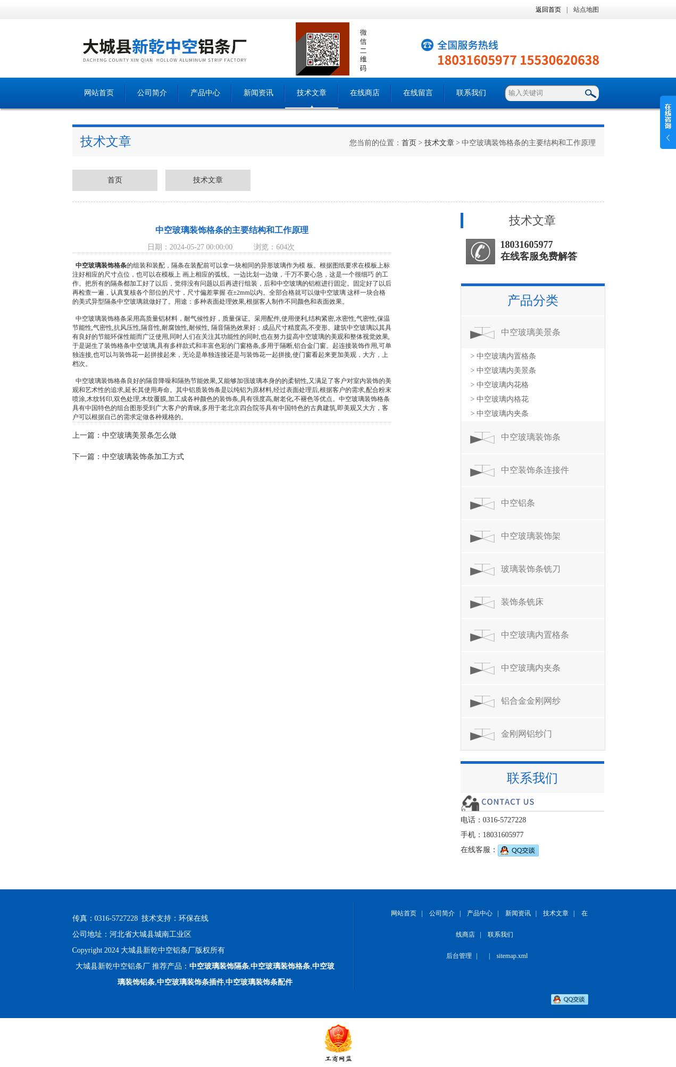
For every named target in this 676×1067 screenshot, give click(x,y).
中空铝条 (518, 502)
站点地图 (586, 9)
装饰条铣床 (522, 601)
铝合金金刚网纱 (531, 700)
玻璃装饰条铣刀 (531, 568)
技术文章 (312, 93)
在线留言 (418, 93)
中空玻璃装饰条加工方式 (143, 457)
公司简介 (152, 93)
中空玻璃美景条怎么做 (139, 435)
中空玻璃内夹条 (531, 667)
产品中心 (205, 93)
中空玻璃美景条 (531, 332)
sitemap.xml (512, 956)
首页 (409, 143)
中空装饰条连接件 (535, 469)
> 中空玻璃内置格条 (503, 356)
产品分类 (532, 300)
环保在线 (193, 918)
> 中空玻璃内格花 (500, 399)
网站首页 (99, 93)
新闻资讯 (258, 93)
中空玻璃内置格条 (535, 634)
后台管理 (459, 956)
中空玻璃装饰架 (531, 535)
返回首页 (548, 9)
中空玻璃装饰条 (531, 436)
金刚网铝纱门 (526, 733)
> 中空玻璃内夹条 (500, 414)
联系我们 (471, 93)
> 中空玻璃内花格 (500, 385)
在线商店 (365, 93)
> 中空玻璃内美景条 (503, 370)
